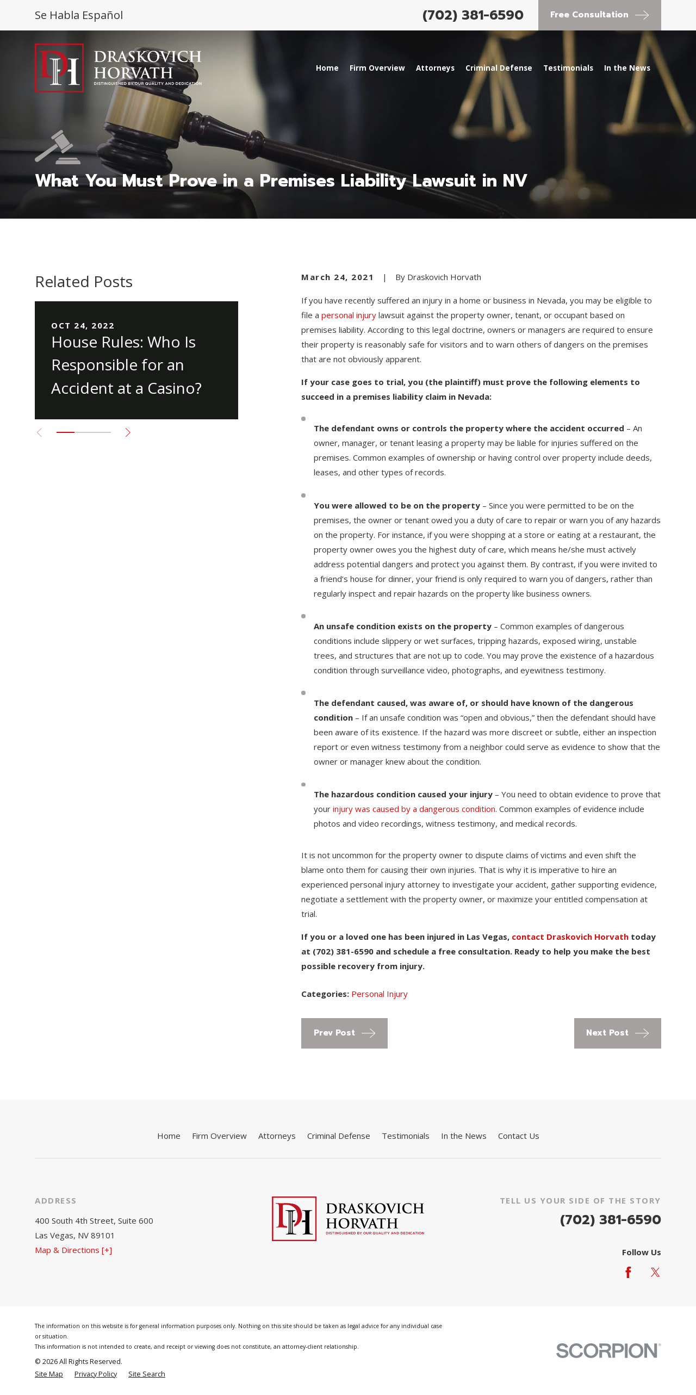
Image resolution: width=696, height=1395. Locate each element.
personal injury (348, 314)
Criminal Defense (338, 1135)
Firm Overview (219, 1135)
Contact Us (518, 1135)
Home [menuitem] (327, 68)
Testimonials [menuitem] (568, 68)
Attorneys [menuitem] (435, 68)
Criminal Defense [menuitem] (498, 68)
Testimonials (406, 1135)
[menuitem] (49, 1374)
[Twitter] (655, 1272)
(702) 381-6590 (473, 15)
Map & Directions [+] (73, 1249)
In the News (464, 1135)
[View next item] (128, 432)
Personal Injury (379, 993)
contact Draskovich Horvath (570, 936)
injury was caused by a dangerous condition (414, 808)
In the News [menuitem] (627, 68)
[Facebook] (628, 1272)
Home (169, 1135)
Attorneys (277, 1135)
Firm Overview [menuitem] (377, 68)
